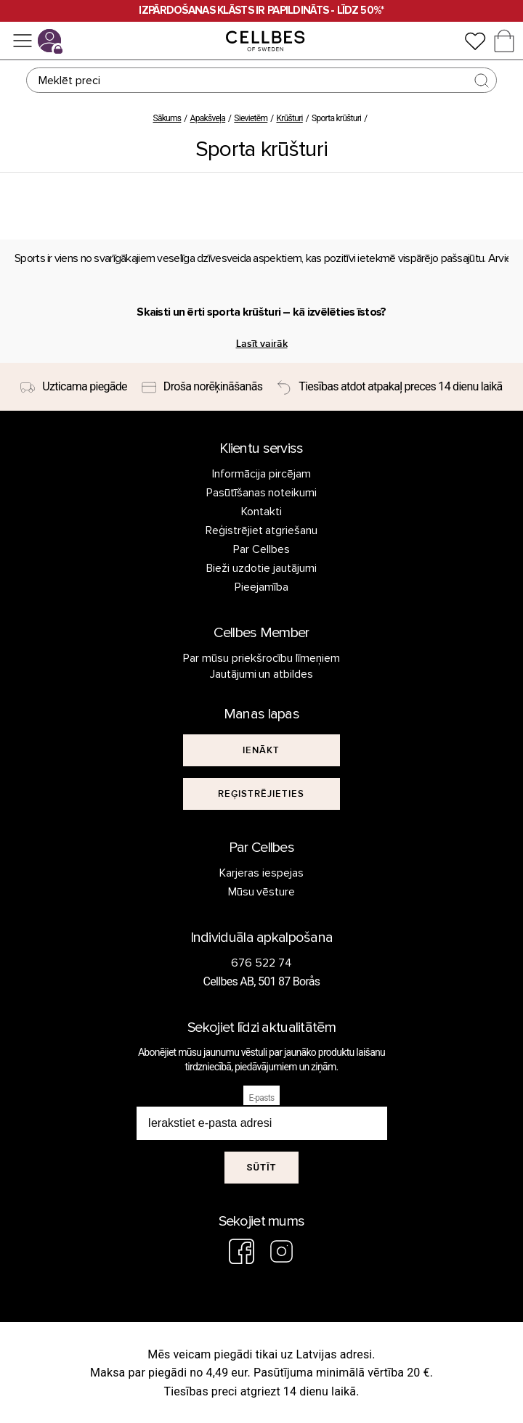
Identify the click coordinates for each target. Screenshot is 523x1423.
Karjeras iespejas (261, 873)
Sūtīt (261, 1167)
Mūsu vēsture (262, 892)
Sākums (167, 118)
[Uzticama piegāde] (73, 386)
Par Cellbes (261, 549)
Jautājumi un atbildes (262, 674)
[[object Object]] (261, 750)
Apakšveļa (208, 118)
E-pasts (262, 1098)
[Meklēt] (261, 80)
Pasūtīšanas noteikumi (261, 492)
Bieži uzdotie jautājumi (261, 568)
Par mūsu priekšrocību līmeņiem (261, 658)
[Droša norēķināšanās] (201, 386)
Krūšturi (289, 118)
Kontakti (261, 511)
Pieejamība (261, 587)
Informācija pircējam (261, 474)
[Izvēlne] (22, 40)
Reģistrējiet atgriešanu (262, 530)
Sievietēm (250, 118)
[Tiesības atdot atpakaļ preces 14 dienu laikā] (389, 386)
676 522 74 (261, 963)
